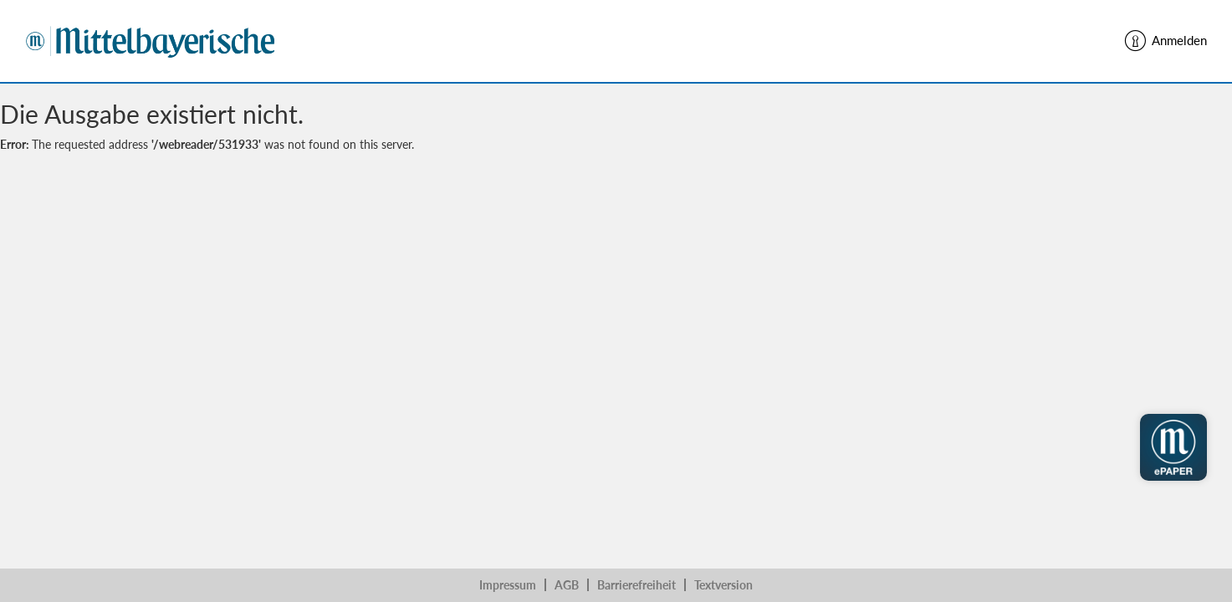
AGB (567, 585)
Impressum (507, 585)
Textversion (723, 585)
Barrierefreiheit (636, 585)
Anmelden (1164, 41)
